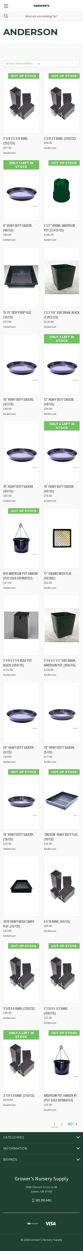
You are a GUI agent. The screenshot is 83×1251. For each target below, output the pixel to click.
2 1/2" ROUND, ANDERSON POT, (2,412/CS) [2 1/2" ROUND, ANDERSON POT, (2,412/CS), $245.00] (59, 228)
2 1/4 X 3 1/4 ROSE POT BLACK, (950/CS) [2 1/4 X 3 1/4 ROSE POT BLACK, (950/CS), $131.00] (17, 663)
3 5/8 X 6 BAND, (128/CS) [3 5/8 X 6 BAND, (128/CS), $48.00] (18, 1008)
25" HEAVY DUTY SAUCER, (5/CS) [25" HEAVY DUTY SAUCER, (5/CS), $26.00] (18, 750)
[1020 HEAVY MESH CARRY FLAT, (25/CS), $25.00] (21, 886)
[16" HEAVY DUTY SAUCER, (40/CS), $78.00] (62, 451)
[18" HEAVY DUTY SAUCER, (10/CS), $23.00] (21, 799)
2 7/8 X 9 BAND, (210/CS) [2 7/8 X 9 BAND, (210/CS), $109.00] (18, 1095)
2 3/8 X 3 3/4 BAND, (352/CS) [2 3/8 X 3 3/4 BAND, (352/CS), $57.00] (15, 140)
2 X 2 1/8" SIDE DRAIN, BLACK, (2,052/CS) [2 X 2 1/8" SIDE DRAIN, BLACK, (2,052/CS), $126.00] (62, 315)
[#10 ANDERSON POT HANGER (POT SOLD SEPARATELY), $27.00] (21, 538)
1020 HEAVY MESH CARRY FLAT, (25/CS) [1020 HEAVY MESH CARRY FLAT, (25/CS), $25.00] (18, 924)
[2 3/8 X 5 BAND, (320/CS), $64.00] (62, 103)
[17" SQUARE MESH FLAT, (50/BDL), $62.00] (62, 538)
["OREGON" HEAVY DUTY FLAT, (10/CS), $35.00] (62, 799)
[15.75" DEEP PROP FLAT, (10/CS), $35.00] (21, 277)
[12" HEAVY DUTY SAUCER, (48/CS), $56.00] (62, 364)
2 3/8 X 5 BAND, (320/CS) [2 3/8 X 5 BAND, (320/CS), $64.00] (60, 138)
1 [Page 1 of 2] (54, 1124)
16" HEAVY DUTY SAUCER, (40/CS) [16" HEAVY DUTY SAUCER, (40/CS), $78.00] (59, 489)
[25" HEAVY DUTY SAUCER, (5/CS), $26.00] (21, 712)
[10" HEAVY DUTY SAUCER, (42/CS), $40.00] (21, 364)
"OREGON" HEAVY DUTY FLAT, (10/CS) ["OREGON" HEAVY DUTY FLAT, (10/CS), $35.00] (61, 837)
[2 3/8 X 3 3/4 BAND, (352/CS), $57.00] (21, 103)
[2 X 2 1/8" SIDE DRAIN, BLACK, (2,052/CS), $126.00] (62, 277)
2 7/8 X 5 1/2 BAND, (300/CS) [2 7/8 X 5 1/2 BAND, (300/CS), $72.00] (56, 1011)
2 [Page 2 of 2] (61, 1124)
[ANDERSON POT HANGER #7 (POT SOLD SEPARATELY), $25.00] (62, 1060)
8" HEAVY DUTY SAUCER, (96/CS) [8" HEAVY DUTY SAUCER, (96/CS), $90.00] (17, 228)
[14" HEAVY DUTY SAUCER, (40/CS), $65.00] (21, 451)
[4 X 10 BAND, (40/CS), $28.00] (62, 886)
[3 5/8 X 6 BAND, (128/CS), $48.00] (21, 973)
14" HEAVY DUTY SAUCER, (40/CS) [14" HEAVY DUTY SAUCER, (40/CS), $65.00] (18, 489)
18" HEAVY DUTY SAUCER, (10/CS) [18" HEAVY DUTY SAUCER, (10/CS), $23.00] (18, 837)
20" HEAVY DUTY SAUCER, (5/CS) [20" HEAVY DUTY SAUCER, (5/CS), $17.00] (59, 750)
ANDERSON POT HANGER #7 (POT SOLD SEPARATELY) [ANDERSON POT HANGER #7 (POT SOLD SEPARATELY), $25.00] (60, 1098)
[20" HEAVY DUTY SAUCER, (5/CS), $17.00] (62, 712)
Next (72, 1124)
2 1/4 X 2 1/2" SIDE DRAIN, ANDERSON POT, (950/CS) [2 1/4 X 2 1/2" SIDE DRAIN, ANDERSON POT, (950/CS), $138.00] (60, 663)
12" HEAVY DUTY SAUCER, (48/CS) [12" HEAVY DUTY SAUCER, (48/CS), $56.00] (59, 402)
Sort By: (10, 63)
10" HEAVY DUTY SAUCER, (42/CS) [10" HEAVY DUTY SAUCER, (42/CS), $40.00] (18, 402)
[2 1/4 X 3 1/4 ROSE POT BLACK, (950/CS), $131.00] (21, 625)
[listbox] (28, 63)
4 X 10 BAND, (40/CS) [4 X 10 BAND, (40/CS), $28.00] (57, 921)
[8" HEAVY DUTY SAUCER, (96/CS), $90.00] (21, 190)
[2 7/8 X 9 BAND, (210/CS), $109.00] (21, 1060)
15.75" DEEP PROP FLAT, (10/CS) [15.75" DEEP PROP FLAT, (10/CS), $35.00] (17, 315)
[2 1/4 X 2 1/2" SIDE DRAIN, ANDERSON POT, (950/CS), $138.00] (62, 625)
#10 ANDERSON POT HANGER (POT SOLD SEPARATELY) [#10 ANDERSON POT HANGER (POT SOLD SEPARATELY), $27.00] (20, 576)
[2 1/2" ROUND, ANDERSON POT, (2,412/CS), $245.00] (62, 190)
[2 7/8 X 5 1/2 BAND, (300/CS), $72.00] (62, 973)
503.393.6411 (44, 1200)
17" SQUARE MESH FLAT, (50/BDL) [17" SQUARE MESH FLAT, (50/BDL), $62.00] (58, 576)
